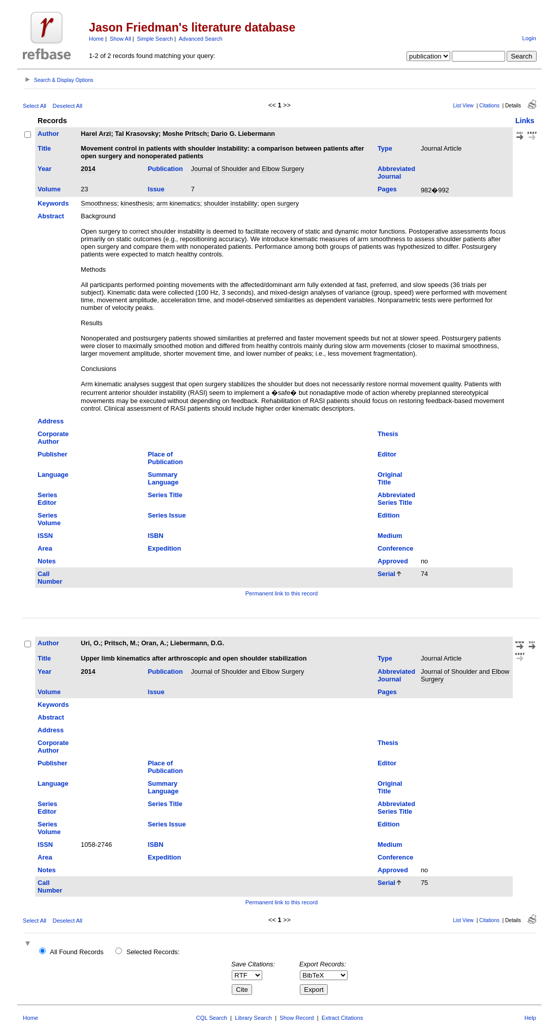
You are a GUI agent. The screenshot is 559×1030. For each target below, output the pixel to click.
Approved (393, 561)
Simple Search (155, 39)
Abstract (51, 216)
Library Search (253, 1018)
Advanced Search (201, 39)
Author (48, 133)
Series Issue (167, 515)
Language (53, 474)
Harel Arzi (96, 133)
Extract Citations (342, 1018)
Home (96, 39)
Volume (49, 189)
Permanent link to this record (281, 593)
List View (463, 105)
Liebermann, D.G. (197, 643)
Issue (156, 189)
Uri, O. (90, 643)
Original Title (390, 478)
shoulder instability (230, 203)
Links (525, 121)
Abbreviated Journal (396, 172)
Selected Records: (153, 952)
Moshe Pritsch (185, 133)
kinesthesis (136, 203)
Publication (165, 169)
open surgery (280, 203)
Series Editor (47, 498)
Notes (47, 561)
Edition (388, 515)
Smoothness (99, 203)
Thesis (388, 434)
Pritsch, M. (120, 643)
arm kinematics (178, 203)
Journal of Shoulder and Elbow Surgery (247, 169)
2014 (88, 169)
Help (530, 1018)
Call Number (50, 577)
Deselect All (67, 106)
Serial (386, 574)
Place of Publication (165, 458)
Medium (390, 535)
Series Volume (49, 519)
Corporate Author (53, 437)
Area (45, 548)
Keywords (53, 203)
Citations (489, 105)
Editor (387, 454)
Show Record (297, 1018)
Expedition (164, 548)
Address (51, 421)
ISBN (156, 535)
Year (44, 169)
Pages (387, 189)
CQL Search (211, 1018)
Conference (395, 548)
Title (44, 148)
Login (529, 38)
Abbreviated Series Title (396, 498)
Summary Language (163, 478)
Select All (34, 106)
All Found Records (76, 952)
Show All (120, 39)
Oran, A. (153, 643)
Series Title (165, 495)
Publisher (52, 454)
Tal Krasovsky (137, 133)
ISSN (45, 535)
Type (385, 148)
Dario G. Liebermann (243, 133)
